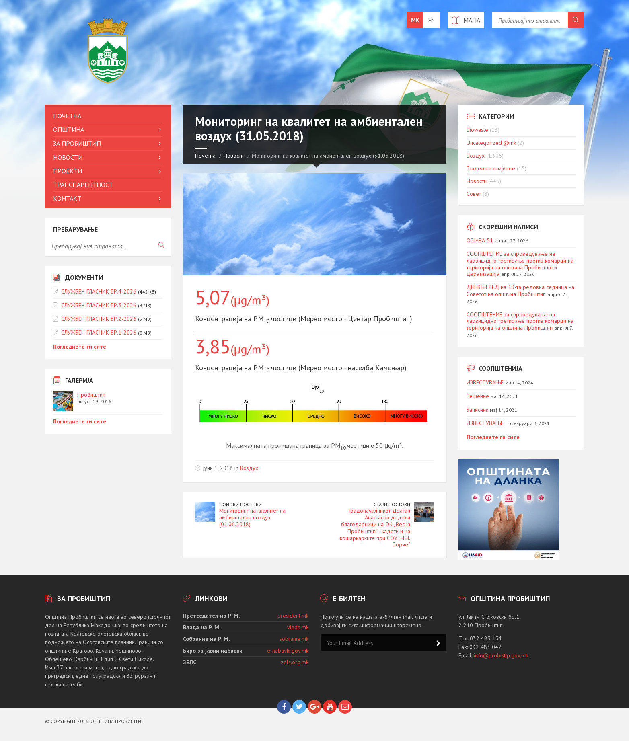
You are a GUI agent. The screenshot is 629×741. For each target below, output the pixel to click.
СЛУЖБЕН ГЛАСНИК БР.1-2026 (98, 332)
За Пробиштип (77, 143)
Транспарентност (83, 185)
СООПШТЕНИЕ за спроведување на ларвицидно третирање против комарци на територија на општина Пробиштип (520, 321)
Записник (477, 409)
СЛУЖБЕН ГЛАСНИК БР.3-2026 (98, 305)
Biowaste (477, 129)
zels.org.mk (294, 662)
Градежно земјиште (491, 168)
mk (415, 20)
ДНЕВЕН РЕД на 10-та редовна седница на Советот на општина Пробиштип (520, 290)
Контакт (67, 198)
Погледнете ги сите (79, 346)
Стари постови (392, 504)
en (431, 20)
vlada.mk (297, 627)
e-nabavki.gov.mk (287, 650)
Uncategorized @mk (491, 142)
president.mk (293, 615)
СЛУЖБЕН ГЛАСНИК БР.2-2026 (98, 318)
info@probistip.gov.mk (501, 655)
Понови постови (240, 504)
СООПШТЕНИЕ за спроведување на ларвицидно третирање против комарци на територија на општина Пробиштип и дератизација (520, 263)
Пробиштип (91, 394)
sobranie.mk (294, 638)
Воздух (249, 468)
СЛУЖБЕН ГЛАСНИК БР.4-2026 (98, 291)
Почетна (205, 155)
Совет (474, 193)
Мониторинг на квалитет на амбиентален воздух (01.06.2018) (252, 517)
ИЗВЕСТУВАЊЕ (485, 382)
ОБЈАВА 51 (480, 240)
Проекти (67, 171)
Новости (234, 155)
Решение (478, 396)
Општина (68, 129)
